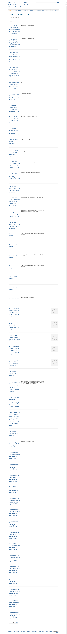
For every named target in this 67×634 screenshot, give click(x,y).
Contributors (32, 10)
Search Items (20, 17)
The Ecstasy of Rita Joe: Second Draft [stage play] (14, 444)
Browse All (10, 17)
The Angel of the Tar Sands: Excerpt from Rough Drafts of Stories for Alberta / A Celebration (14, 42)
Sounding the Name (14, 298)
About (52, 10)
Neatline (56, 10)
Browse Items (11, 10)
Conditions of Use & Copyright (40, 10)
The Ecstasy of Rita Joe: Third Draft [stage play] (14, 433)
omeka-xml (17, 626)
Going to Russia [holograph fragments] (13, 141)
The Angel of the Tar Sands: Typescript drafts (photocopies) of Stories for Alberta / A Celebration (14, 29)
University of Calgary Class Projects (18, 5)
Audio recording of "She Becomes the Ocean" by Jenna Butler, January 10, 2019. (14, 312)
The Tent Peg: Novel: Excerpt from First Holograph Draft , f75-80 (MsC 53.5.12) (14, 176)
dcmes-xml (12, 626)
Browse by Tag (15, 17)
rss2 (19, 626)
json (14, 626)
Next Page (16, 622)
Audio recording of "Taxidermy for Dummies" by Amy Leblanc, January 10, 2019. (14, 325)
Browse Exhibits (26, 10)
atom (9, 626)
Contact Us (47, 10)
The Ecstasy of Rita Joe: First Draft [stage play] (14, 373)
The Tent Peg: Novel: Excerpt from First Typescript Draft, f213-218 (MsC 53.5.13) (14, 201)
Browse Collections (18, 10)
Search (58, 2)
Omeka (57, 632)
